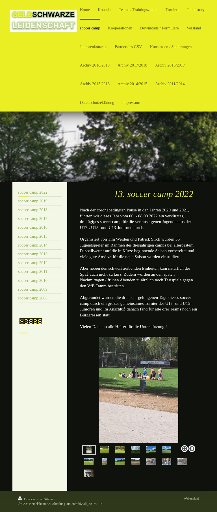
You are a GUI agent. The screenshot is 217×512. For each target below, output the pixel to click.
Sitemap (49, 499)
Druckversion (30, 499)
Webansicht (191, 498)
